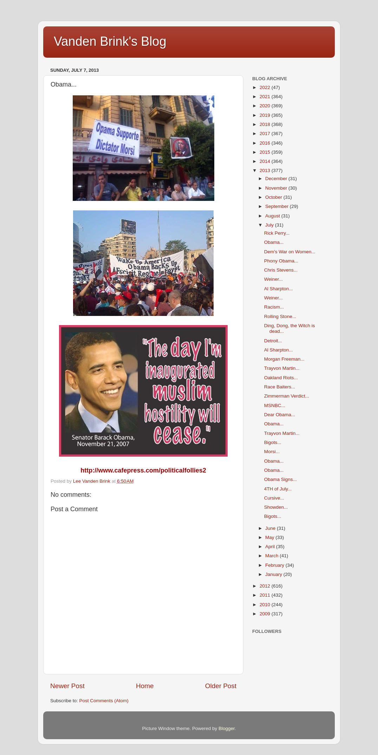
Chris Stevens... (281, 270)
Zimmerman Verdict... (286, 396)
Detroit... (273, 340)
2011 (266, 595)
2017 (266, 133)
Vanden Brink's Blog (110, 41)
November (276, 188)
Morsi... (272, 451)
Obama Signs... (280, 479)
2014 (266, 161)
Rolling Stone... (280, 316)
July (270, 225)
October (274, 197)
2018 (266, 124)
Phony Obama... (281, 261)
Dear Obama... (279, 414)
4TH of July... (278, 488)
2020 (266, 105)
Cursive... (274, 498)
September (277, 206)
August (273, 215)
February (275, 565)
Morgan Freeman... (284, 359)
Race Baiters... (279, 386)
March (272, 555)
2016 (266, 143)
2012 (266, 586)
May (270, 537)
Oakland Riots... (281, 377)
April (270, 546)
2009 (266, 613)
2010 (266, 604)
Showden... (276, 507)
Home (145, 686)
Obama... (274, 242)
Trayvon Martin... (282, 368)
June (271, 528)
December (276, 178)
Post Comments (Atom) (104, 700)
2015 (266, 152)
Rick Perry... (277, 233)
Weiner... (273, 279)
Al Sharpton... (278, 288)
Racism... (274, 307)
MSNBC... (274, 405)
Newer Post (67, 686)
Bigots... (272, 442)
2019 (266, 115)
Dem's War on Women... (289, 251)
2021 (266, 96)
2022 (266, 87)
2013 (266, 170)
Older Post (220, 686)
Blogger (227, 728)
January (274, 574)
